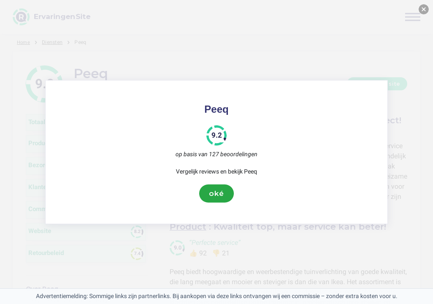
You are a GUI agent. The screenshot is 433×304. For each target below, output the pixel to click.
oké (216, 193)
